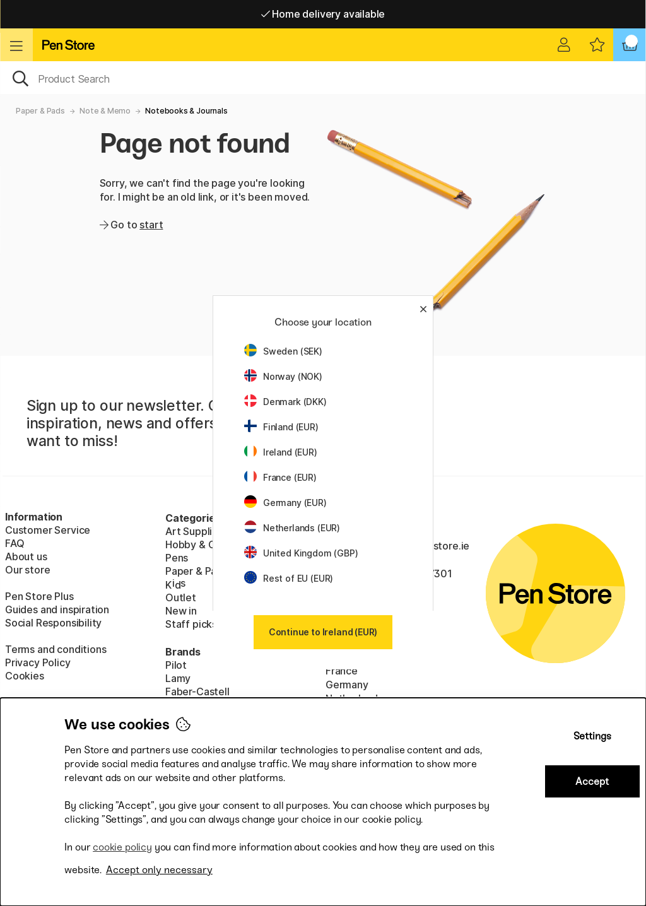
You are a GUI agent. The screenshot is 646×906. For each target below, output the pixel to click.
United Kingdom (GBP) (301, 553)
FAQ (14, 543)
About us (26, 556)
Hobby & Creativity (210, 544)
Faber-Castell (197, 691)
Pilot (176, 665)
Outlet (180, 597)
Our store (27, 569)
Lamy (178, 678)
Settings (592, 736)
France (342, 670)
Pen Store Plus (39, 596)
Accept (592, 781)
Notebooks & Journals (186, 110)
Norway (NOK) (283, 376)
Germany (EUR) (285, 502)
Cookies (24, 675)
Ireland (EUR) (280, 452)
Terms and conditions (55, 649)
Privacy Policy (38, 662)
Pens (176, 557)
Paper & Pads (40, 110)
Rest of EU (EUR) (288, 578)
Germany (347, 684)
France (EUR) (280, 477)
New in (181, 610)
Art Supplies (194, 531)
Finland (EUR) (281, 426)
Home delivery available (323, 14)
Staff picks (191, 624)
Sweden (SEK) (283, 351)
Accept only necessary (159, 870)
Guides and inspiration (57, 609)
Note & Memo (105, 110)
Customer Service (47, 530)
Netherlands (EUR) (292, 527)
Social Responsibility (53, 622)
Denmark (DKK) (285, 401)
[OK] (323, 77)
